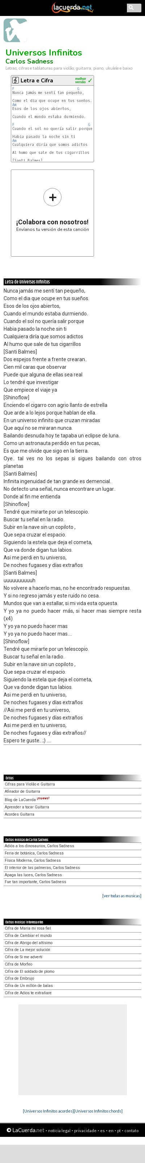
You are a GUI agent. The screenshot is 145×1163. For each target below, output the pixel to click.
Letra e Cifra (37, 80)
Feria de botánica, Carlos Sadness (34, 853)
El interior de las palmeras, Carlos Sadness (42, 867)
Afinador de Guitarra (22, 791)
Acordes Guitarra (19, 814)
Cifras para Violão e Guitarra (30, 784)
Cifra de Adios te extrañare (28, 993)
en (111, 1130)
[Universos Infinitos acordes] (48, 1111)
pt (119, 1130)
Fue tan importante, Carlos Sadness (35, 882)
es (102, 1130)
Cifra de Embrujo (19, 978)
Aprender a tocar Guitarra (27, 807)
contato (131, 1130)
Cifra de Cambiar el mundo (28, 935)
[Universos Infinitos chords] (98, 1111)
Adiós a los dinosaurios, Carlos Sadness (39, 846)
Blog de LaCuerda (27, 799)
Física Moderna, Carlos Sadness (33, 860)
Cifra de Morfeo (18, 964)
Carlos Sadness (29, 61)
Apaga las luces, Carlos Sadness (33, 875)
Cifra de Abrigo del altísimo (28, 942)
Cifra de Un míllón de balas (29, 985)
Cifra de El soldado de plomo (29, 971)
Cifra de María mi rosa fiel (28, 928)
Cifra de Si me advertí (23, 957)
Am (14, 104)
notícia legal (59, 1130)
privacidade (85, 1130)
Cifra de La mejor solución (27, 949)
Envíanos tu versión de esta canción (52, 209)
